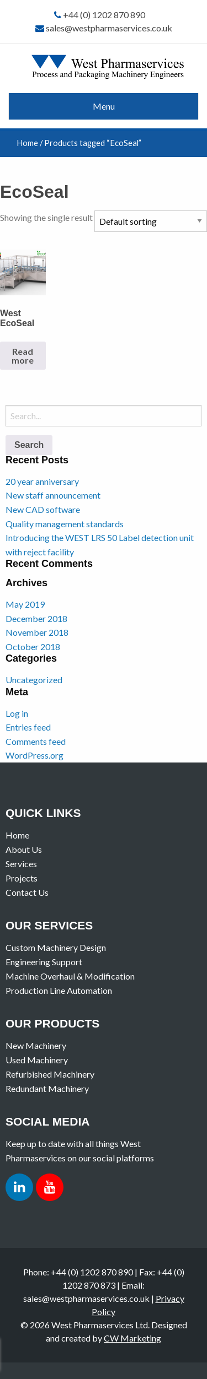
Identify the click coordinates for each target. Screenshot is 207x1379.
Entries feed (28, 727)
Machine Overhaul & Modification (70, 976)
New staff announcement (53, 495)
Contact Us (27, 892)
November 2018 (37, 632)
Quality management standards (65, 523)
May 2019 (25, 604)
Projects (22, 878)
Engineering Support (44, 961)
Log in (17, 713)
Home (27, 143)
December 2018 (36, 618)
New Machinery (36, 1045)
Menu (104, 106)
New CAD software (43, 509)
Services (21, 863)
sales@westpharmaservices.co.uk (109, 28)
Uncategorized (34, 679)
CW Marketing (132, 1338)
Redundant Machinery (47, 1088)
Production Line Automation (59, 990)
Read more (23, 355)
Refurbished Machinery (50, 1074)
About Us (24, 849)
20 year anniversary (42, 481)
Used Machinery (37, 1059)
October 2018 (33, 646)
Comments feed (36, 741)
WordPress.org (34, 755)
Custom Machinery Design (56, 947)
